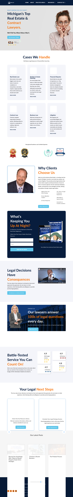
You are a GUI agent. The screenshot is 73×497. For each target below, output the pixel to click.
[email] (21, 244)
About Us (40, 477)
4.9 (45, 353)
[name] (21, 240)
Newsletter (40, 482)
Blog (39, 480)
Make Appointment (52, 418)
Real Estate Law (14, 77)
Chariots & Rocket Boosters (34, 447)
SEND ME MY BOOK (22, 249)
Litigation (53, 115)
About (32, 3)
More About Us (43, 206)
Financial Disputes (55, 77)
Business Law (34, 115)
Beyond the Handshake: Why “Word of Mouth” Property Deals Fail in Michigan (16, 449)
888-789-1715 (33, 329)
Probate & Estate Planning (35, 77)
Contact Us (60, 3)
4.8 (60, 363)
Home (27, 3)
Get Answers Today (14, 37)
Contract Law (14, 115)
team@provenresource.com (60, 485)
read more (13, 95)
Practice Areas (40, 3)
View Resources (20, 418)
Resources (51, 3)
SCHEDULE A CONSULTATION (16, 293)
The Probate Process (56, 447)
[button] (64, 422)
